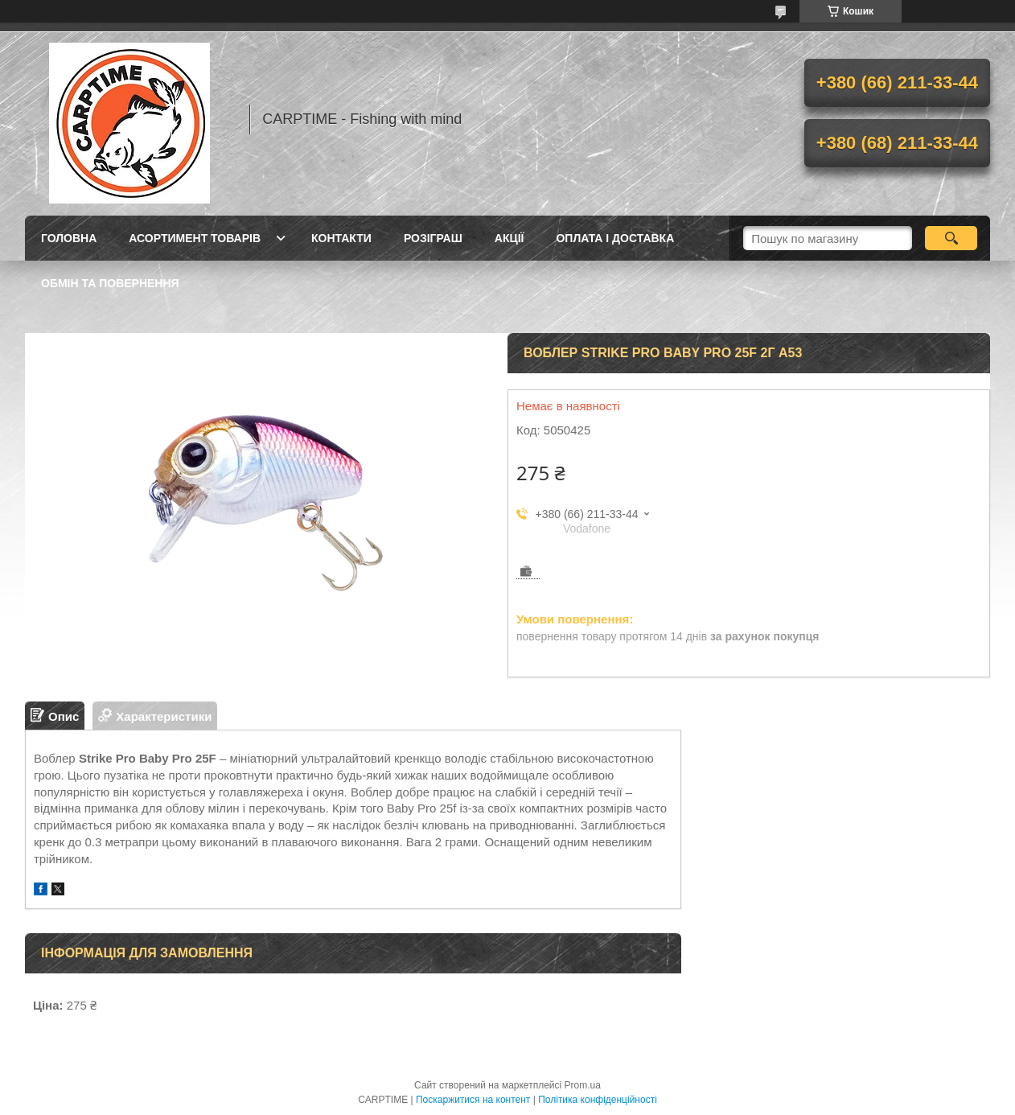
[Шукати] (951, 238)
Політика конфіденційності (597, 1099)
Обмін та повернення (110, 283)
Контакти (341, 238)
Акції (509, 238)
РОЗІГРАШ (433, 238)
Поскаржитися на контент (473, 1099)
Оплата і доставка (615, 238)
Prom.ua (583, 1085)
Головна (69, 238)
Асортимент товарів (195, 238)
